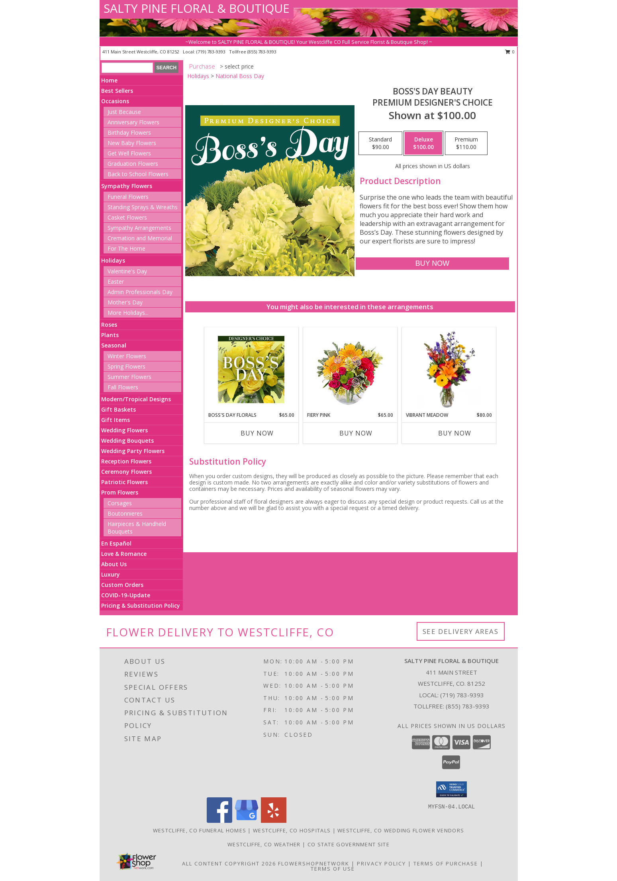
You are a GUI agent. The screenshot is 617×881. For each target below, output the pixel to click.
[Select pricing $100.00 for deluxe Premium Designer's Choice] (423, 143)
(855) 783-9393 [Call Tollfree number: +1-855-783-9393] (468, 706)
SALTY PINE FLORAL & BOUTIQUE (197, 8)
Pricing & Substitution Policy (140, 605)
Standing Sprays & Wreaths (143, 207)
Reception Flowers (126, 461)
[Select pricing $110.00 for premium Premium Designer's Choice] (466, 143)
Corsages (120, 503)
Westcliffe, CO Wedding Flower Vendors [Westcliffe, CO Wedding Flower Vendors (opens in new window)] (400, 830)
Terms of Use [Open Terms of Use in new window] (333, 868)
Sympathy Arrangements (139, 228)
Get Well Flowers (129, 153)
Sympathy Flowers (126, 186)
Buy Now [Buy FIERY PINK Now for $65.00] (355, 433)
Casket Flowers (127, 217)
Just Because (124, 112)
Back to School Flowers (138, 174)
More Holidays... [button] (128, 312)
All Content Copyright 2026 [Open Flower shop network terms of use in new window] (229, 863)
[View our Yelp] (273, 820)
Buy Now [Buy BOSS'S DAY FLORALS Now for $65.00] (257, 433)
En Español (116, 543)
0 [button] (510, 52)
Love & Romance (124, 553)
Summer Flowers (129, 377)
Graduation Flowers (133, 163)
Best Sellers (117, 90)
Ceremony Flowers (126, 471)
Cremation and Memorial (140, 238)
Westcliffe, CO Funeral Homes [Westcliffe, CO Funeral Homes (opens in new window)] (199, 830)
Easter (116, 281)
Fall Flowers (123, 387)
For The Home (126, 248)
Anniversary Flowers (133, 122)
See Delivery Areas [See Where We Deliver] (461, 631)
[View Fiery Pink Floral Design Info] (350, 369)
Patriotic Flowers (124, 482)
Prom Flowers (119, 492)
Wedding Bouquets (127, 440)
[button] (451, 789)
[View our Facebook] (219, 820)
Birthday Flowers (129, 132)
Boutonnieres (125, 513)
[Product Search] (127, 68)
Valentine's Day (127, 271)
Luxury (110, 574)
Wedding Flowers (124, 430)
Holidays (113, 260)
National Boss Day (239, 76)
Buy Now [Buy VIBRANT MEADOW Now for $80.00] (454, 433)
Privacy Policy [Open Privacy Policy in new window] (381, 863)
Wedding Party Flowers (133, 451)
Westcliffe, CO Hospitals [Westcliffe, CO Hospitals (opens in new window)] (292, 830)
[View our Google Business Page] (246, 820)
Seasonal (113, 345)
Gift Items (115, 420)
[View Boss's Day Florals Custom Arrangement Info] (251, 369)
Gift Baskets (118, 409)
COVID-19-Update (125, 595)
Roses (109, 324)
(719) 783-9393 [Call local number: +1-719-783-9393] (211, 52)
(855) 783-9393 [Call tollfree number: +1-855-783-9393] (261, 52)
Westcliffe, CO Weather (264, 844)
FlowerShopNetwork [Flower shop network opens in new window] (313, 863)
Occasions (115, 101)
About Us (114, 564)
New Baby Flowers (132, 143)
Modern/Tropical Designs (136, 399)
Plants (110, 335)
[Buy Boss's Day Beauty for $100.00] (432, 263)
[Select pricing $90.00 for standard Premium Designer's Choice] (380, 143)
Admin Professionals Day (140, 292)
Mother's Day (125, 302)
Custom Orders (122, 585)
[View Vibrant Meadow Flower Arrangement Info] (448, 369)
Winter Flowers (127, 356)
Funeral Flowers (128, 196)
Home (109, 80)
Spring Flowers (126, 366)
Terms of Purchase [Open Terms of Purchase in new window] (445, 863)
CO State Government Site (349, 844)
